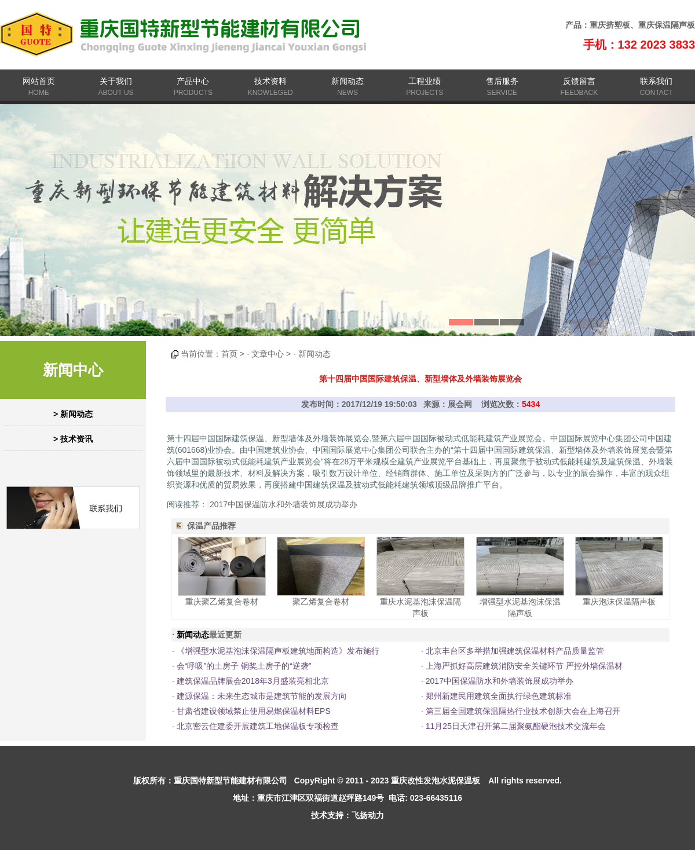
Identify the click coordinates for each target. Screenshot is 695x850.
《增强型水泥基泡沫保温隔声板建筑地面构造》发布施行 (278, 650)
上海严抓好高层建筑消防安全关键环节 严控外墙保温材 (524, 666)
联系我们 (656, 81)
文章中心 (267, 353)
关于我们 (116, 81)
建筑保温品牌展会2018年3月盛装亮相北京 (253, 681)
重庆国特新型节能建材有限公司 (230, 780)
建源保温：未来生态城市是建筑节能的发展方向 (262, 696)
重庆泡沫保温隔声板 (619, 601)
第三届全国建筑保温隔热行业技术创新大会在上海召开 (523, 711)
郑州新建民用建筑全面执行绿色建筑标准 (499, 696)
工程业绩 (424, 81)
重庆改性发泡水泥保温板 (435, 780)
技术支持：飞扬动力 (347, 815)
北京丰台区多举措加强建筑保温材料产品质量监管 (515, 650)
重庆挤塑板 (610, 25)
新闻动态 (347, 81)
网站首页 (39, 81)
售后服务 (502, 81)
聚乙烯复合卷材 (320, 601)
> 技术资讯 (73, 439)
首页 (229, 353)
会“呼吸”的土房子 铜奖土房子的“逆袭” (244, 666)
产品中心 (193, 81)
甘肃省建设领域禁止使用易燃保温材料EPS (254, 711)
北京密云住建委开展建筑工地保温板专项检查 (258, 726)
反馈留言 (579, 81)
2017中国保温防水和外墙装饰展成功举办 (283, 504)
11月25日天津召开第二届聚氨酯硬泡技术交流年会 (516, 726)
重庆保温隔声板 (666, 25)
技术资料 (270, 81)
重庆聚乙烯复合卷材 (221, 601)
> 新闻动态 (73, 414)
